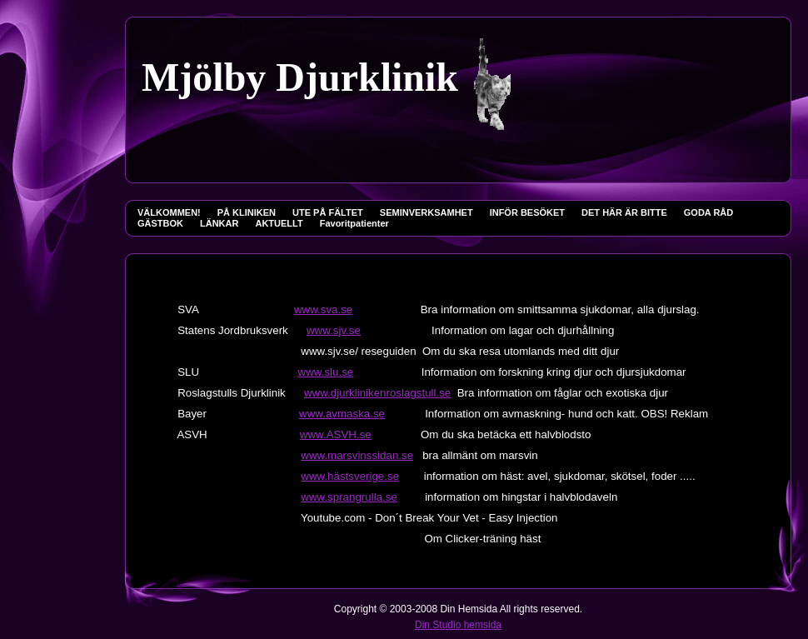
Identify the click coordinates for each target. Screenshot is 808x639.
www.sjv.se (334, 330)
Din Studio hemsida (458, 625)
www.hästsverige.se (350, 476)
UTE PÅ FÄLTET (327, 212)
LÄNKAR (219, 223)
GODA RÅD (708, 212)
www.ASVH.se (336, 434)
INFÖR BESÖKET (527, 212)
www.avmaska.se (342, 413)
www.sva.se (323, 309)
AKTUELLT (278, 223)
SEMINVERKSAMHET (426, 212)
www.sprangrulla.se (349, 497)
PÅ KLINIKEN (246, 212)
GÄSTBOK (160, 223)
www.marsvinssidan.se (357, 455)
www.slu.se (326, 372)
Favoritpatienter (354, 223)
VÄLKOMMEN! (169, 212)
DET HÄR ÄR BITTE (624, 212)
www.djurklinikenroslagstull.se (377, 393)
